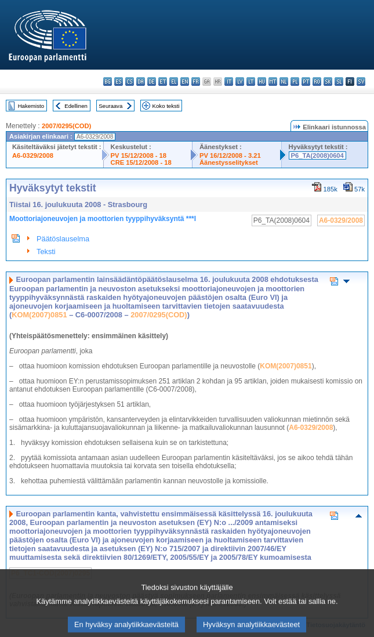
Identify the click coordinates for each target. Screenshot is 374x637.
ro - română (317, 81)
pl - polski (295, 81)
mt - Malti (272, 81)
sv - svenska (361, 81)
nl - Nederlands (283, 81)
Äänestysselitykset (228, 162)
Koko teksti (166, 106)
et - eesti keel (162, 81)
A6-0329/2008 (32, 155)
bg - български (107, 81)
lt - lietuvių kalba (250, 81)
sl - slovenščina (339, 81)
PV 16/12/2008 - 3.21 (230, 155)
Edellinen (75, 106)
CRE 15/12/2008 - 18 (141, 162)
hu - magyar (261, 81)
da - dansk (140, 81)
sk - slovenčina (328, 81)
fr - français (195, 81)
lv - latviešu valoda (239, 81)
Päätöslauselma (63, 238)
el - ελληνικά (173, 81)
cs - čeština (129, 81)
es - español (118, 81)
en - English (184, 81)
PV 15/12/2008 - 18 (138, 155)
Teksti (46, 251)
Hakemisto (31, 106)
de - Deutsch (151, 81)
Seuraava (110, 106)
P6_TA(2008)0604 (317, 155)
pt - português (306, 81)
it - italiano (228, 81)
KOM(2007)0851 (39, 314)
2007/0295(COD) (66, 125)
